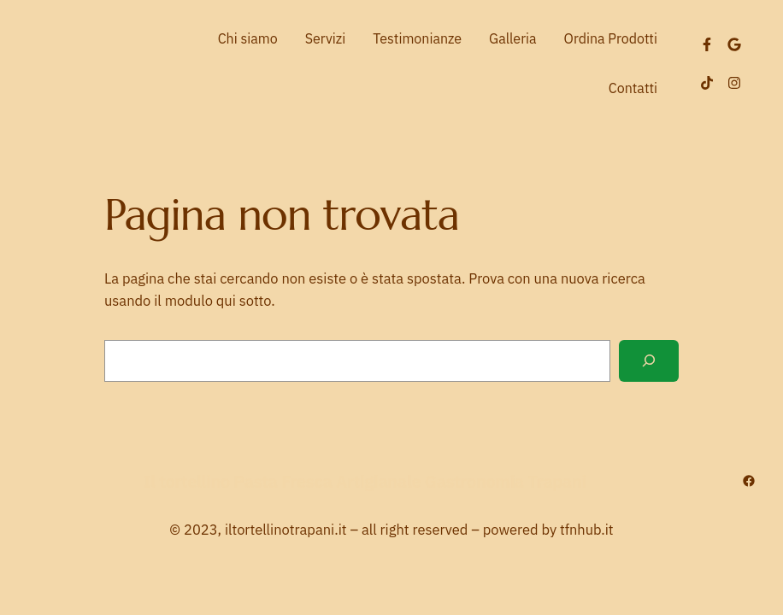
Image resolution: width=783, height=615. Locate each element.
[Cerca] (649, 361)
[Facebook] (706, 44)
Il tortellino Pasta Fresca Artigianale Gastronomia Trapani (365, 481)
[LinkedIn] (733, 44)
